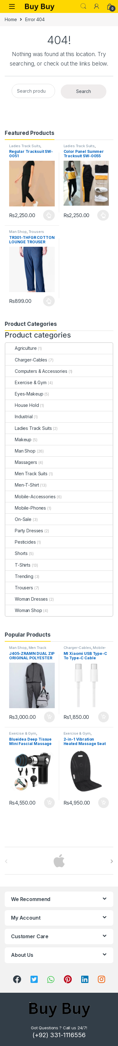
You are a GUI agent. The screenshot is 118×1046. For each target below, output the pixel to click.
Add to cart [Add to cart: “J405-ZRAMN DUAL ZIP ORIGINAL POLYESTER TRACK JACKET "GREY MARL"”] (49, 717)
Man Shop (18, 231)
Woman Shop (23, 610)
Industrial (19, 416)
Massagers (21, 462)
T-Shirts (18, 565)
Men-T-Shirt (22, 485)
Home (11, 19)
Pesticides (20, 542)
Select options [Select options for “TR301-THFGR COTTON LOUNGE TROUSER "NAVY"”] (49, 301)
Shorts (16, 553)
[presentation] (111, 861)
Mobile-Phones (25, 508)
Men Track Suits (26, 473)
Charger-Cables (26, 359)
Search (83, 6)
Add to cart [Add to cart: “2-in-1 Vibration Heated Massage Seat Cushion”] (103, 802)
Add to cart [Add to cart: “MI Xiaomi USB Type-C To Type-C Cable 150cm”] (103, 717)
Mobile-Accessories (30, 496)
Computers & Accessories (36, 371)
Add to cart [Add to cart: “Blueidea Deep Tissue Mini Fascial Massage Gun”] (49, 802)
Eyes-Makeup (24, 393)
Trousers (36, 231)
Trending (19, 576)
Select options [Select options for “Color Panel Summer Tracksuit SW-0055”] (103, 215)
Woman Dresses (26, 599)
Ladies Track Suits (24, 146)
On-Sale (18, 519)
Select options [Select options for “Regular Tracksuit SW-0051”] (49, 215)
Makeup (18, 439)
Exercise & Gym (26, 382)
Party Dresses (24, 530)
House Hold (22, 405)
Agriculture (21, 348)
